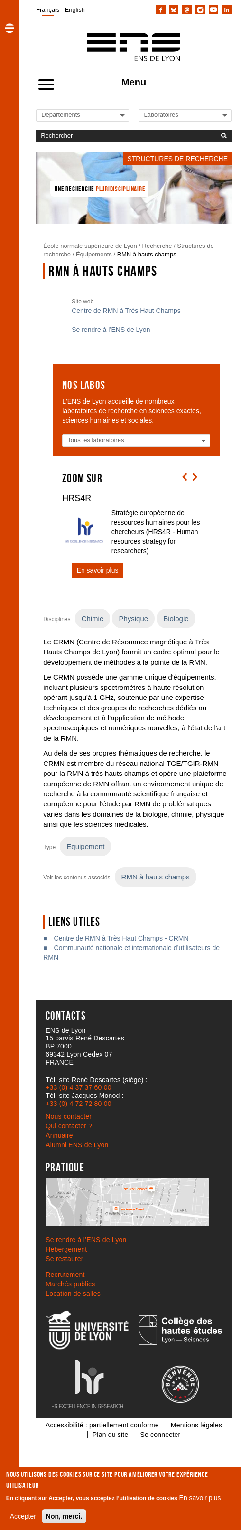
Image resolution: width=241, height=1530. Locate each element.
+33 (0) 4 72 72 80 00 (78, 1103)
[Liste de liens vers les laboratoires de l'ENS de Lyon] (176, 114)
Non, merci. (64, 1516)
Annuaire (59, 1135)
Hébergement (66, 1249)
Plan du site (111, 1434)
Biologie (175, 618)
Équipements (94, 254)
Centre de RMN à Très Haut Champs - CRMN (121, 938)
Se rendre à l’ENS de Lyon (111, 329)
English (75, 9)
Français (47, 9)
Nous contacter (69, 1116)
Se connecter (160, 1434)
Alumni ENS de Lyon (77, 1145)
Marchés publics (70, 1284)
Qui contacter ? (69, 1126)
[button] (9, 28)
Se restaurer (64, 1259)
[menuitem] (47, 9)
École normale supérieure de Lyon (90, 245)
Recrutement (65, 1274)
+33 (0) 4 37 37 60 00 (78, 1087)
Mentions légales (196, 1425)
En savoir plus (200, 1498)
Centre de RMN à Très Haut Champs (126, 310)
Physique (133, 618)
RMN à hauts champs (146, 254)
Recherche (157, 245)
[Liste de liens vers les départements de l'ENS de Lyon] (74, 114)
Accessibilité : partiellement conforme (102, 1425)
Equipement (85, 846)
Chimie (93, 618)
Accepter (23, 1516)
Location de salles (73, 1293)
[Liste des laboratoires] (106, 439)
